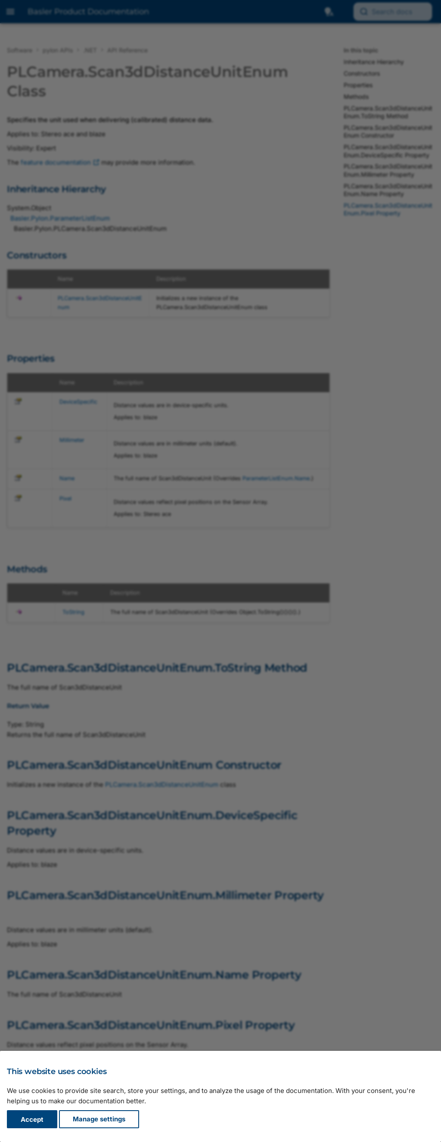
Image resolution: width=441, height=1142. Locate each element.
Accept (32, 1119)
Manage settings (99, 1119)
